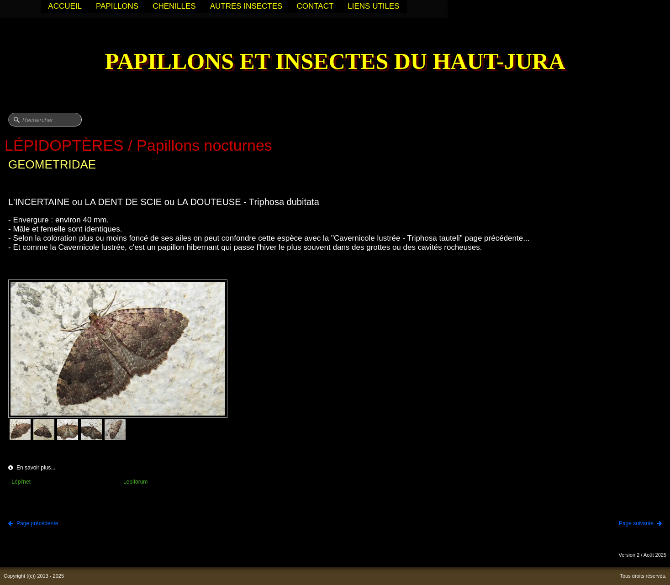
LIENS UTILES (373, 6)
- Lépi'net (19, 482)
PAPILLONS (117, 6)
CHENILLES (174, 6)
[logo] (335, 62)
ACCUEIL (65, 6)
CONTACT (314, 6)
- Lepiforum (134, 482)
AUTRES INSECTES (246, 6)
